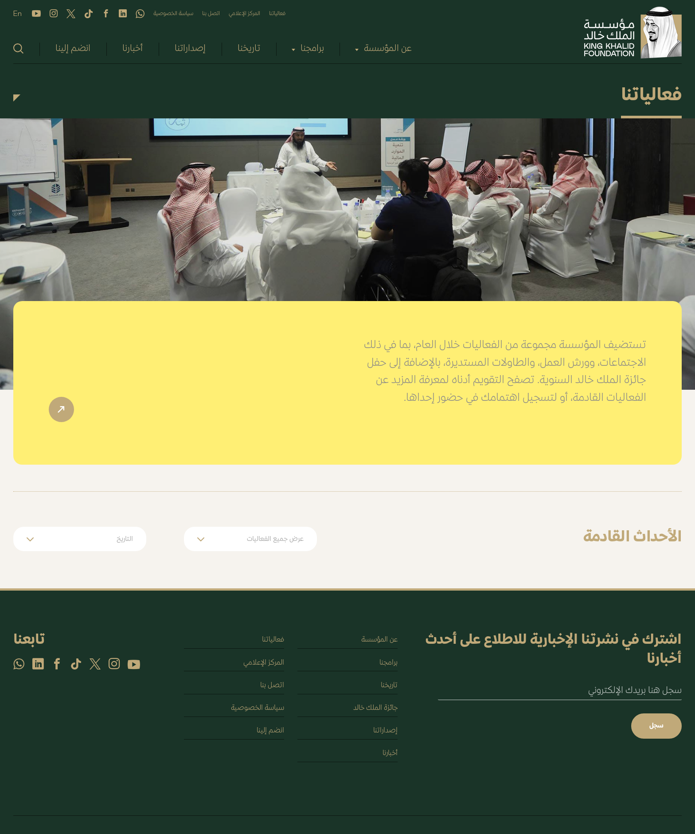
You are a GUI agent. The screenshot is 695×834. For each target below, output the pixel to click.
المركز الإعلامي (244, 13)
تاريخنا (249, 48)
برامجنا (312, 48)
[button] (250, 539)
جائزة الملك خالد (374, 710)
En (17, 14)
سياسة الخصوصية (173, 13)
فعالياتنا (277, 13)
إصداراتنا (190, 48)
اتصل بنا (211, 13)
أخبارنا (132, 48)
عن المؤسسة (388, 48)
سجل (655, 726)
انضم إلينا (72, 48)
